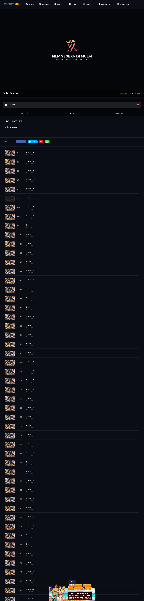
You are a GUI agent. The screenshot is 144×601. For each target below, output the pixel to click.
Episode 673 (30, 344)
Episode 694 (30, 535)
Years (72, 4)
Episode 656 (30, 189)
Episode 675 (30, 362)
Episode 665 (30, 271)
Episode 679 (30, 398)
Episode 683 (30, 435)
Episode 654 (30, 170)
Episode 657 (30, 198)
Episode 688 (30, 480)
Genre (57, 4)
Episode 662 (30, 243)
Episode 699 (30, 581)
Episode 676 (30, 371)
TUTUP (72, 582)
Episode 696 (30, 553)
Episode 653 (30, 161)
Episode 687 (30, 471)
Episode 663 (30, 252)
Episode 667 (30, 289)
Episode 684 (30, 444)
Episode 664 (30, 261)
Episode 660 (30, 225)
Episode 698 (30, 571)
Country (87, 4)
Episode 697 (30, 562)
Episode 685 (30, 453)
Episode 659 (30, 216)
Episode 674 (30, 353)
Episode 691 (30, 508)
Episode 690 (30, 498)
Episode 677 (30, 380)
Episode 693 (30, 526)
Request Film (123, 4)
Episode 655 (30, 179)
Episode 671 (30, 325)
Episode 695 (30, 544)
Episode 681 (30, 416)
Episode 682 (30, 426)
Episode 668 (30, 298)
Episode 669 (30, 307)
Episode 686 (30, 462)
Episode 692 (30, 517)
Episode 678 (30, 389)
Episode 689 (30, 489)
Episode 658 (30, 207)
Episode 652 (30, 152)
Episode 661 (30, 234)
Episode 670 (30, 316)
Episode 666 (30, 280)
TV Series (43, 4)
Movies (29, 4)
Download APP (105, 4)
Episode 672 (30, 334)
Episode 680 (30, 407)
